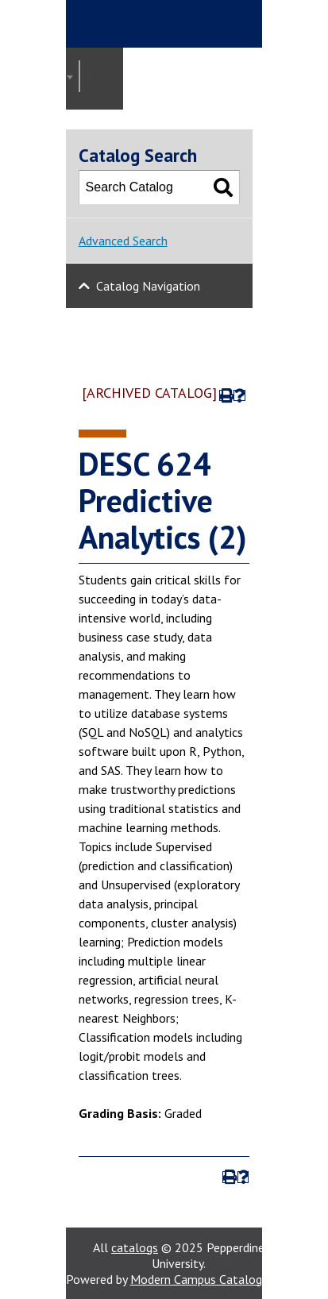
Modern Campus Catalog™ (201, 1279)
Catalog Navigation (148, 286)
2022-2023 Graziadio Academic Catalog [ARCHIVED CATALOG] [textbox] (94, 77)
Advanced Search (123, 241)
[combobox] (79, 76)
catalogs (134, 1247)
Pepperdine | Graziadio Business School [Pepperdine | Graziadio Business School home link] (174, 24)
